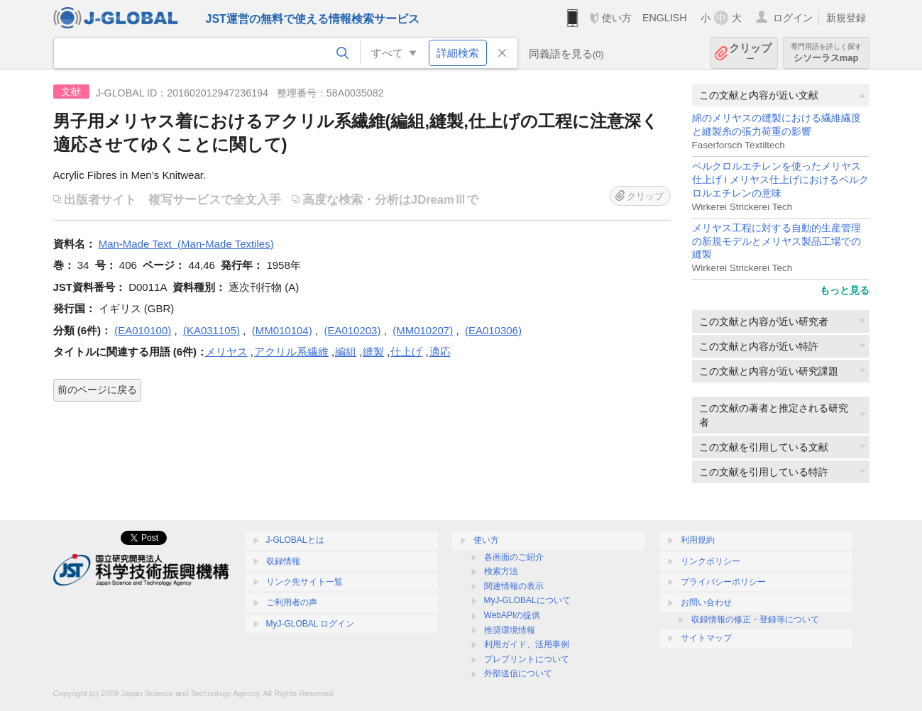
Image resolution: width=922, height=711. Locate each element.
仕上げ (406, 352)
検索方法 (501, 571)
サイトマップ (706, 638)
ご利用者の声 (291, 602)
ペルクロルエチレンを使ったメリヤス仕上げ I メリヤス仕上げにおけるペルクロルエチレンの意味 (780, 180)
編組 (345, 352)
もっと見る (844, 290)
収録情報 (283, 561)
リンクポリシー (710, 561)
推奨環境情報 (509, 630)
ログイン (793, 17)
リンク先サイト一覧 (304, 582)
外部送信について (518, 673)
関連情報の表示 (514, 586)
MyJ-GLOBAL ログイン (310, 624)
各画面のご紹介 (514, 557)
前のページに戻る (97, 389)
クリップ (750, 53)
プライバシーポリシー (723, 582)
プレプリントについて (526, 659)
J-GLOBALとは (295, 540)
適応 (440, 352)
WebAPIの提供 (512, 615)
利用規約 (698, 540)
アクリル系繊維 (291, 352)
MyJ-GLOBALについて (527, 600)
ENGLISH (664, 17)
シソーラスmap (826, 53)
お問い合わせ (706, 602)
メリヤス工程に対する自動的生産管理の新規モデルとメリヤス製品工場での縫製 (776, 241)
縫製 (373, 352)
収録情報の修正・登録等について (755, 619)
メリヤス (226, 352)
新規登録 (846, 17)
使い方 (617, 17)
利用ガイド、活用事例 (526, 644)
